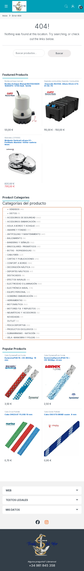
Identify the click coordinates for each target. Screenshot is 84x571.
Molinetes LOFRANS (12, 138)
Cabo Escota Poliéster (52, 412)
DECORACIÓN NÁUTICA (16, 267)
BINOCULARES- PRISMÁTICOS (19, 246)
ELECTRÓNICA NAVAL (15, 288)
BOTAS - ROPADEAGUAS (17, 250)
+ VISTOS (10, 213)
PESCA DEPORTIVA (14, 325)
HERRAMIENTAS (13, 300)
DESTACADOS (12, 275)
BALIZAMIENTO (12, 238)
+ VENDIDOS (11, 209)
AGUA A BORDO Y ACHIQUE (19, 226)
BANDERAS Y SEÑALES (16, 242)
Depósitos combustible (52, 81)
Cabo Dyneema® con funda (15, 355)
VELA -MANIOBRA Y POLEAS (19, 337)
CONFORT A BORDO (15, 263)
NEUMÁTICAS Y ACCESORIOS (19, 312)
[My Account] (73, 6)
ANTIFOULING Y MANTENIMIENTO (21, 234)
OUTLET (9, 321)
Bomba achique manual (14, 81)
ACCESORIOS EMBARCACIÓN (19, 221)
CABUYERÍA (11, 255)
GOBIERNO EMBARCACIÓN (18, 296)
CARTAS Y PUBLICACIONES (18, 259)
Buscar (59, 53)
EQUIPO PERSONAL (14, 292)
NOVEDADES (11, 317)
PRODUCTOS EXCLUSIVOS (18, 329)
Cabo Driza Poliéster (12, 412)
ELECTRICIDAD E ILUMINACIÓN (20, 283)
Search (66, 6)
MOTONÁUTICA (13, 304)
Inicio (4, 15)
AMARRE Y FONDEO (14, 230)
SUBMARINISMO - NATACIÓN (19, 333)
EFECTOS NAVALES (14, 279)
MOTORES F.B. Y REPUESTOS (19, 308)
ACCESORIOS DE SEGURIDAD (19, 217)
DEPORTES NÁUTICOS (16, 271)
